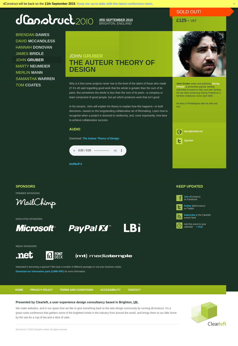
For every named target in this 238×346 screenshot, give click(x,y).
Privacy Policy (41, 289)
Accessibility (110, 289)
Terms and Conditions (76, 289)
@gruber (188, 140)
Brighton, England (115, 23)
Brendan (33, 35)
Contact (134, 289)
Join (186, 196)
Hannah (34, 47)
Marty (33, 66)
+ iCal (199, 227)
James (30, 53)
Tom (28, 85)
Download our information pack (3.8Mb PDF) (40, 271)
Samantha (35, 79)
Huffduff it (75, 163)
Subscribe (189, 215)
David (35, 41)
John (30, 60)
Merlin (29, 72)
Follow (187, 206)
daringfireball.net (193, 131)
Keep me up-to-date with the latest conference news (114, 3)
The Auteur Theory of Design (101, 138)
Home (19, 289)
